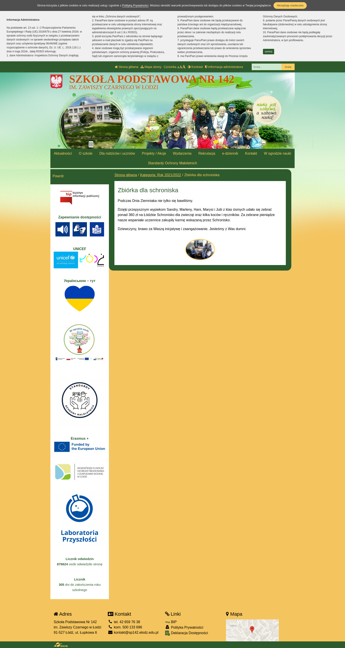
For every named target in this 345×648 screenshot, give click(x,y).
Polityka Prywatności (184, 627)
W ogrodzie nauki (277, 153)
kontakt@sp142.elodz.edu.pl (133, 632)
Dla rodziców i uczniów (117, 153)
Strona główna (126, 67)
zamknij (268, 51)
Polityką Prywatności (135, 5)
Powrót (58, 176)
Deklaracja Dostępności (186, 633)
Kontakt (251, 153)
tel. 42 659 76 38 (124, 622)
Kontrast (195, 67)
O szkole (85, 153)
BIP (171, 622)
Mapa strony (151, 67)
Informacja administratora (224, 67)
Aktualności (63, 153)
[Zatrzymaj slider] (91, 144)
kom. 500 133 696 (125, 627)
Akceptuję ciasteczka (290, 5)
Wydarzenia (182, 153)
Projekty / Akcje (154, 153)
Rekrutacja (206, 153)
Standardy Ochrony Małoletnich (172, 163)
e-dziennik (230, 153)
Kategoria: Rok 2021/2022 (160, 175)
